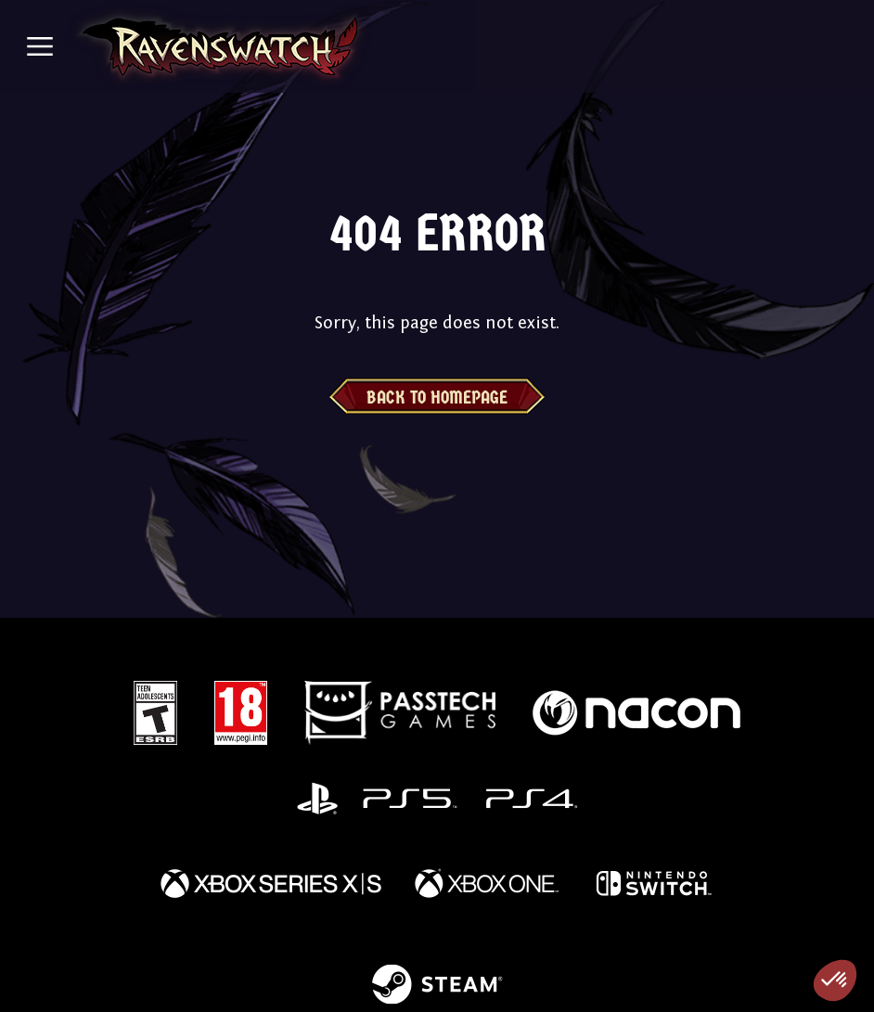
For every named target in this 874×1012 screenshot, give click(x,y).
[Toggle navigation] (40, 46)
